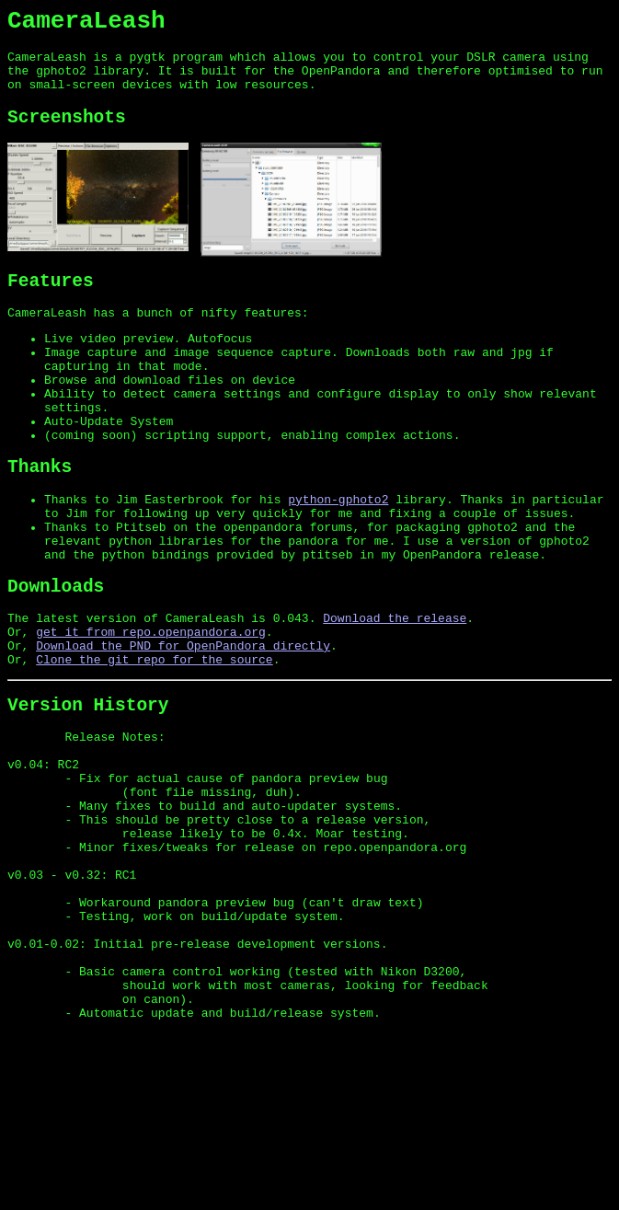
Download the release (394, 691)
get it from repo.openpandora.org (151, 707)
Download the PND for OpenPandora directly (183, 724)
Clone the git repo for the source (154, 740)
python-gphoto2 (338, 554)
